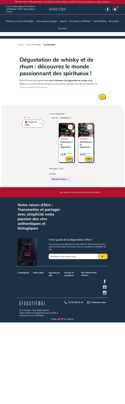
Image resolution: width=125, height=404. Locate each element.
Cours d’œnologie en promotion (38, 290)
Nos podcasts (23, 282)
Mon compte (69, 302)
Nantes (51, 296)
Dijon (51, 309)
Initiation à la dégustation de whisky (66, 144)
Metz (57, 312)
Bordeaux (52, 289)
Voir (69, 159)
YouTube (104, 368)
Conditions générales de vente (69, 281)
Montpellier (53, 318)
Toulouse (52, 300)
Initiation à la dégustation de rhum (86, 144)
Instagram (104, 374)
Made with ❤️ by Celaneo (62, 400)
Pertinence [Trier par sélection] (66, 117)
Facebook (104, 363)
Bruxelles (58, 303)
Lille (56, 289)
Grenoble (58, 309)
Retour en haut (61, 179)
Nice (50, 328)
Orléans (58, 318)
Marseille (58, 293)
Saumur (52, 325)
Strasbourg (59, 325)
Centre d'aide (69, 306)
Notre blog (22, 279)
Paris (57, 296)
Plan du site (69, 299)
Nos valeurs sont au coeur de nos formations (80, 192)
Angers (58, 278)
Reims (51, 322)
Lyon (50, 293)
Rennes (58, 322)
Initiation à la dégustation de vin (39, 317)
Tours (57, 300)
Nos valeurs (22, 275)
